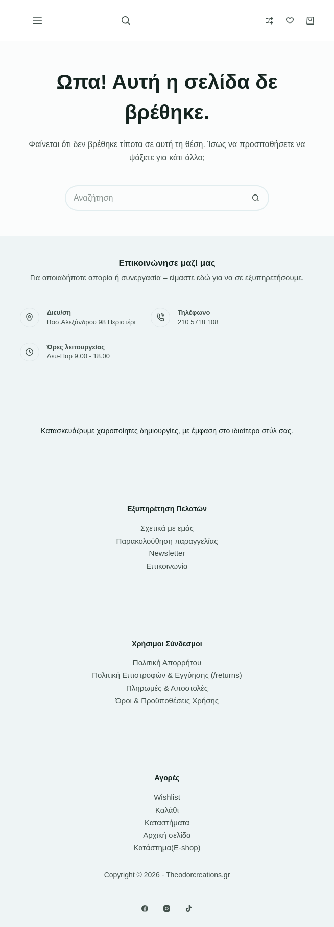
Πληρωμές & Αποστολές (167, 688)
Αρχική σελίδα (167, 835)
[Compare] (269, 21)
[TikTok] (188, 908)
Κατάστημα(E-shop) (166, 847)
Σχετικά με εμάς (167, 528)
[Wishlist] (290, 21)
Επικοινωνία (166, 566)
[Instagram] (166, 908)
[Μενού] (37, 20)
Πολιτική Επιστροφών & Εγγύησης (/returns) (167, 675)
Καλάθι (167, 810)
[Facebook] (144, 908)
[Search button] (256, 198)
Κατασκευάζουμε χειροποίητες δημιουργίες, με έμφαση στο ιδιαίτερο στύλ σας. (167, 431)
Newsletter (167, 553)
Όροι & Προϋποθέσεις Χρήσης (167, 700)
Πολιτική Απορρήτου (167, 662)
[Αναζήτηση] (126, 20)
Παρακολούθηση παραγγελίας (167, 540)
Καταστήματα (167, 822)
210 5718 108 (198, 322)
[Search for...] (154, 198)
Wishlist (167, 797)
